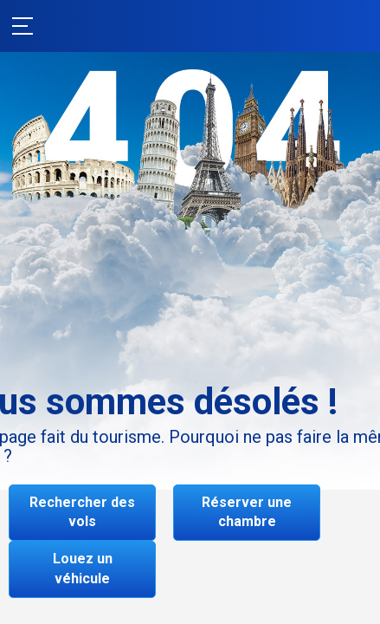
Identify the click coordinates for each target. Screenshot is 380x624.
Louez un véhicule (83, 568)
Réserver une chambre (247, 512)
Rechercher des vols (82, 512)
